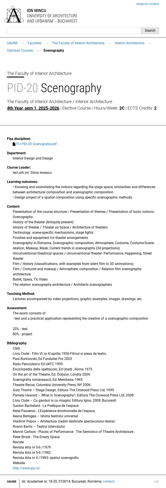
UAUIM (12, 43)
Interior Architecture (129, 43)
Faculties (35, 43)
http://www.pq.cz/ (26, 468)
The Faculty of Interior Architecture (78, 43)
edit (156, 481)
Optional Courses (20, 50)
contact (108, 481)
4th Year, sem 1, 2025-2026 (33, 108)
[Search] (74, 31)
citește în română (147, 4)
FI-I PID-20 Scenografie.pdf (36, 144)
